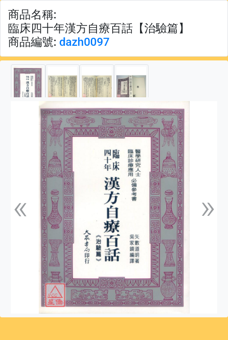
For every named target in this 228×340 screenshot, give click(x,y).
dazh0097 (84, 42)
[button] (20, 207)
